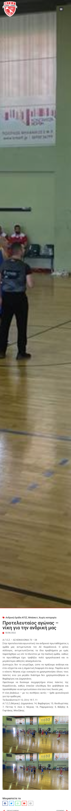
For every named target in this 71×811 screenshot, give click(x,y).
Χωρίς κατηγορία (47, 617)
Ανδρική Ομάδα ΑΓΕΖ (16, 617)
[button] (61, 9)
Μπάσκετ (33, 617)
